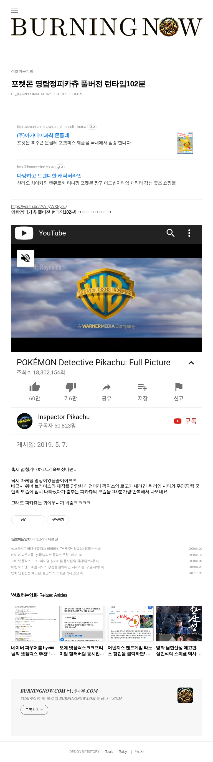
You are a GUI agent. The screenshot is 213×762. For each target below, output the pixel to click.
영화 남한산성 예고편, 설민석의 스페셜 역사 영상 (45, 573)
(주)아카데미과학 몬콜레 (43, 135)
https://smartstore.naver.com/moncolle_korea (51, 126)
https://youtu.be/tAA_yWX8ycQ (39, 206)
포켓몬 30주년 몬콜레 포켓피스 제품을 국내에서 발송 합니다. (74, 142)
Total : (109, 752)
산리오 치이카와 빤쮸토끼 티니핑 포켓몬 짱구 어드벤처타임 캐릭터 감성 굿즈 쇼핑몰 (96, 183)
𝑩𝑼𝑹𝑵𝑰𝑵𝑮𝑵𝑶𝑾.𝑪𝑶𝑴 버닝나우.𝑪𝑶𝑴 (59, 691)
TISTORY (93, 752)
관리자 (139, 752)
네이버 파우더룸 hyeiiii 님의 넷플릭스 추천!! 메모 (44, 555)
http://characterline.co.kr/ (35, 167)
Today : (124, 752)
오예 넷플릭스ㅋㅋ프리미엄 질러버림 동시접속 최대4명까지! (53, 561)
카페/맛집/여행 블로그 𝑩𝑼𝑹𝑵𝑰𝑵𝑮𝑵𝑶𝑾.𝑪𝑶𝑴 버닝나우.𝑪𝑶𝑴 (71, 698)
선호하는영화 (21, 539)
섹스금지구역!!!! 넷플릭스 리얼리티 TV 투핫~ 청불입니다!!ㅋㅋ (54, 549)
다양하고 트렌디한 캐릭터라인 (49, 175)
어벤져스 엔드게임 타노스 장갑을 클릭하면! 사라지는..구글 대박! (55, 567)
